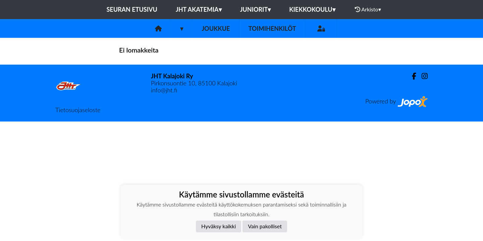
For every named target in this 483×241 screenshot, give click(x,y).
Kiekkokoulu (312, 9)
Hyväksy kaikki (218, 226)
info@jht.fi (164, 90)
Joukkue (216, 28)
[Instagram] (422, 76)
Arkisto (368, 9)
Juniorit (255, 9)
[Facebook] (411, 76)
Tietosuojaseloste (77, 109)
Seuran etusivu (131, 9)
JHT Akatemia (199, 9)
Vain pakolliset (265, 226)
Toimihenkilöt (272, 28)
